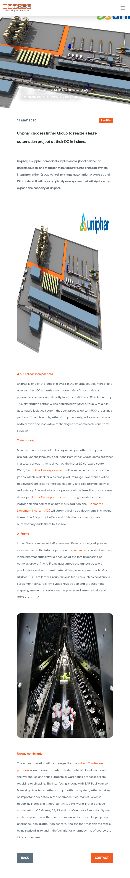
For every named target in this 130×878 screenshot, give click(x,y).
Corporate (40, 90)
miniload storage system (47, 470)
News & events (64, 90)
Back (25, 858)
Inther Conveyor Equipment (51, 497)
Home (23, 90)
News (84, 90)
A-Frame (80, 550)
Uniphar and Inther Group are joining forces (50, 96)
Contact (102, 858)
